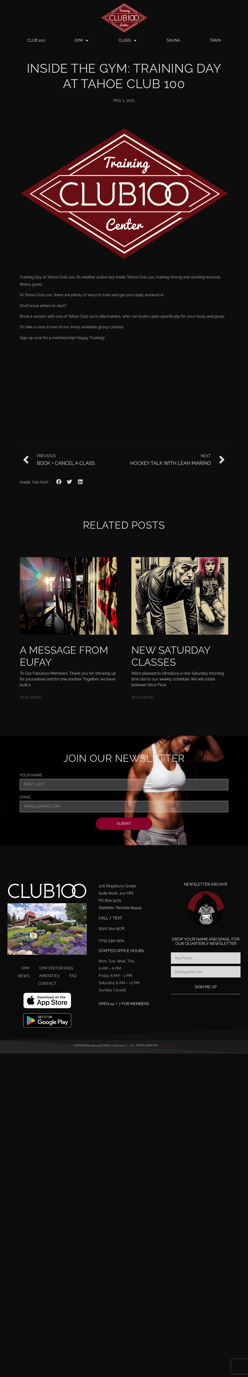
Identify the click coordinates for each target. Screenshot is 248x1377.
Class (128, 40)
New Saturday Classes (170, 656)
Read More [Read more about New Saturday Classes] (142, 697)
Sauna (173, 40)
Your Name (31, 775)
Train (215, 40)
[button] (58, 481)
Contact (47, 983)
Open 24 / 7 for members (124, 1003)
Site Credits (166, 1045)
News (23, 976)
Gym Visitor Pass (56, 968)
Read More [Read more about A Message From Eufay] (31, 697)
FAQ (73, 976)
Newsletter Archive (206, 884)
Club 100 (36, 40)
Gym (81, 40)
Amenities (49, 976)
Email (25, 797)
